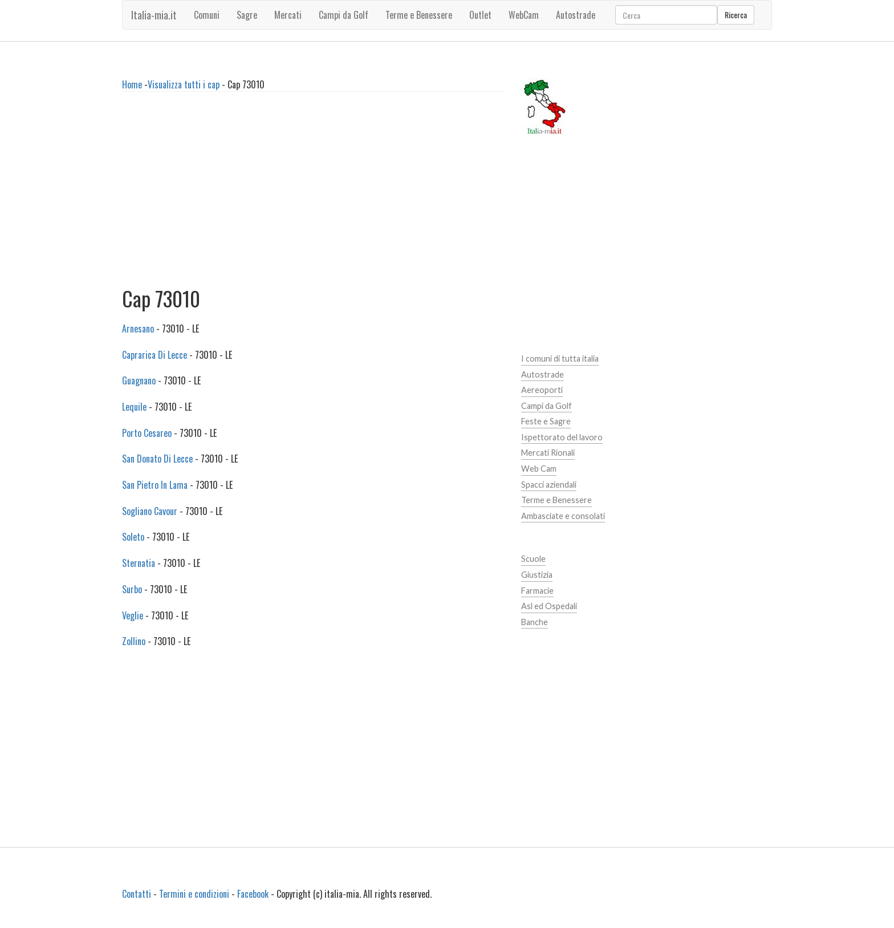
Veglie (132, 615)
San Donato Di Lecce (157, 458)
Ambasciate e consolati (563, 516)
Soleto (133, 537)
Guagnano (139, 380)
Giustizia (536, 575)
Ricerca (736, 15)
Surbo (132, 589)
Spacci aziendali (548, 484)
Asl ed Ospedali (549, 606)
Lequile (134, 407)
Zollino (133, 641)
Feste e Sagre (546, 421)
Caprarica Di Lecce (154, 355)
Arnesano (138, 328)
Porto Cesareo (147, 433)
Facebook (253, 894)
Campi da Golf (546, 406)
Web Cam (538, 468)
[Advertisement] (312, 194)
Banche (534, 622)
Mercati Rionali (548, 452)
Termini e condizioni (194, 894)
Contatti (136, 894)
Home (132, 84)
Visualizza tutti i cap (184, 84)
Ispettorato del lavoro (562, 437)
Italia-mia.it (154, 14)
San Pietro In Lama (155, 485)
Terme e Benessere (556, 500)
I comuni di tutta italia (560, 358)
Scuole (533, 559)
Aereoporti (542, 390)
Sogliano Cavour (149, 511)
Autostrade (542, 374)
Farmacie (537, 590)
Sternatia (138, 563)
